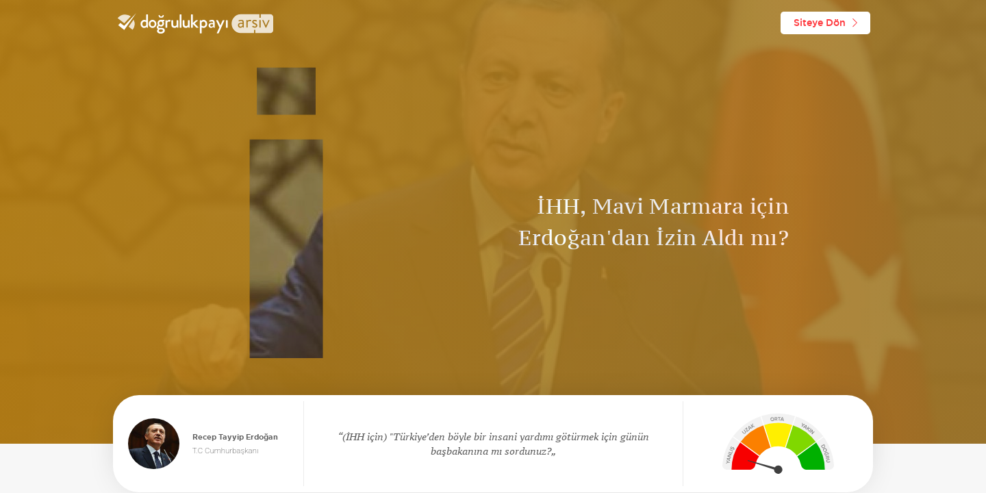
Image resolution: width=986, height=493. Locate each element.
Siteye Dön (825, 22)
